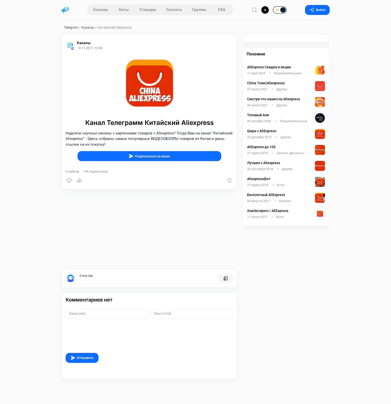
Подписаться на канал (149, 156)
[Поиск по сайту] (254, 10)
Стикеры (147, 9)
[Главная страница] (65, 10)
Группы (199, 9)
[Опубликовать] (265, 10)
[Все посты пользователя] (225, 278)
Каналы (100, 9)
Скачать (174, 9)
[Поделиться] (79, 180)
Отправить (82, 357)
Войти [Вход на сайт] (317, 9)
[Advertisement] (149, 229)
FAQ (221, 9)
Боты (124, 9)
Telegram (71, 27)
